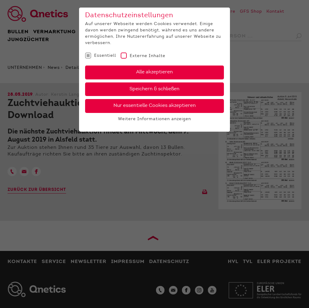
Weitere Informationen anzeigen (154, 119)
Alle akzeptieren (154, 72)
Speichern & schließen (154, 89)
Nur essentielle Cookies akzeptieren (154, 105)
